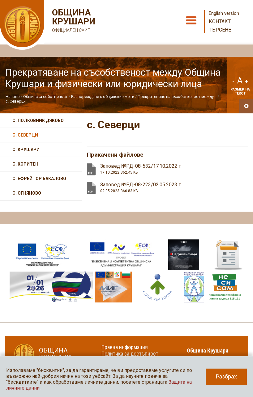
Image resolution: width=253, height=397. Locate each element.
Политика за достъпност (129, 353)
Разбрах (226, 377)
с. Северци (16, 101)
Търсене (220, 30)
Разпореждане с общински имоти (102, 96)
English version (224, 13)
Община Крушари (73, 21)
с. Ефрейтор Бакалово (39, 178)
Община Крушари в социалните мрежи (211, 353)
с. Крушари (26, 149)
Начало (13, 96)
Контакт (220, 21)
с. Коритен (25, 164)
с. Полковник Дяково (38, 120)
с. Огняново (26, 193)
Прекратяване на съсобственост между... (177, 96)
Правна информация (124, 347)
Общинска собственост (45, 96)
